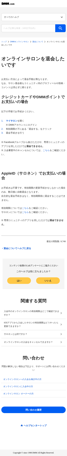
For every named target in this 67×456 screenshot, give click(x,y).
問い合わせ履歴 (33, 410)
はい (19, 280)
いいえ (48, 280)
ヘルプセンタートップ (35, 425)
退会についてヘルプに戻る (16, 248)
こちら (46, 150)
